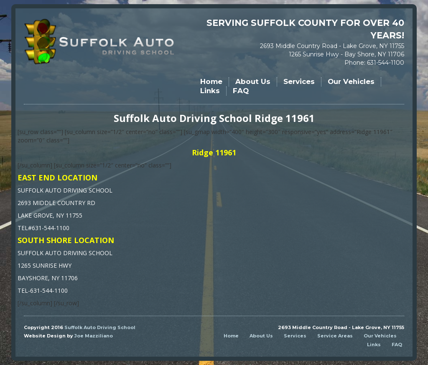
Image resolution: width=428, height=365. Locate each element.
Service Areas (335, 336)
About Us (252, 81)
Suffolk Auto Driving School (99, 327)
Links (210, 90)
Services (299, 81)
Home (211, 81)
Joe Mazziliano (93, 336)
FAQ (241, 90)
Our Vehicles (351, 81)
